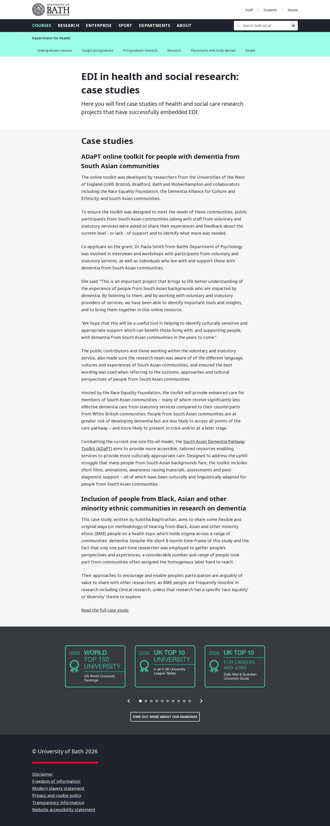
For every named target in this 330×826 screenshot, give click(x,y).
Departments (154, 25)
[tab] (140, 701)
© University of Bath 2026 (65, 751)
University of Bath (52, 9)
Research (68, 25)
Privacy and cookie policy (56, 795)
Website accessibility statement (63, 809)
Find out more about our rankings (165, 716)
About (184, 25)
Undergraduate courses (54, 50)
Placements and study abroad (213, 50)
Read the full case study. (105, 610)
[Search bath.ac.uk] (261, 25)
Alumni (293, 10)
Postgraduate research (140, 50)
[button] (129, 701)
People (250, 50)
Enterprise (99, 25)
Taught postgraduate (97, 50)
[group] (95, 666)
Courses (41, 25)
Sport (125, 25)
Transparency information (58, 802)
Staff (249, 10)
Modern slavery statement (58, 788)
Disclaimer (42, 774)
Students (270, 10)
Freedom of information (56, 781)
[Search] (293, 25)
